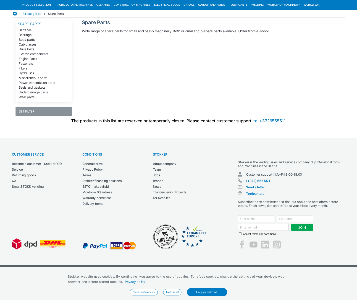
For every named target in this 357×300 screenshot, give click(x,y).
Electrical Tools (167, 28)
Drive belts (26, 72)
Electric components (33, 77)
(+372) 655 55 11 (259, 208)
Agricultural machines (75, 28)
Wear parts (26, 120)
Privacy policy (135, 282)
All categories (32, 37)
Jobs (156, 198)
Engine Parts (28, 82)
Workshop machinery (283, 28)
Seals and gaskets (32, 111)
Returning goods (24, 198)
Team (157, 193)
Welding (257, 28)
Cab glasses (28, 68)
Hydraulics (26, 96)
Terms (87, 198)
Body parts (27, 63)
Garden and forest (212, 28)
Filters (23, 92)
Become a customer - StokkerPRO (37, 187)
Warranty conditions (97, 221)
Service (17, 193)
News (157, 210)
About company (164, 187)
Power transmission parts (37, 106)
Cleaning (103, 28)
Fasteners (26, 87)
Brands (158, 204)
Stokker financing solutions (102, 204)
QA (14, 204)
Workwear (312, 28)
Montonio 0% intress (97, 216)
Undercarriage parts (33, 116)
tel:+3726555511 (269, 144)
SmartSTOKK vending (28, 210)
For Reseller (161, 221)
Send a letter (255, 215)
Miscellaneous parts (33, 101)
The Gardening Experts (170, 216)
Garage (189, 28)
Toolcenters (255, 221)
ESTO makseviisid (95, 210)
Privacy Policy (92, 193)
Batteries (25, 53)
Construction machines (132, 28)
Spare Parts (56, 37)
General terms (92, 187)
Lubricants (239, 28)
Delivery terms (92, 227)
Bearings (25, 58)
